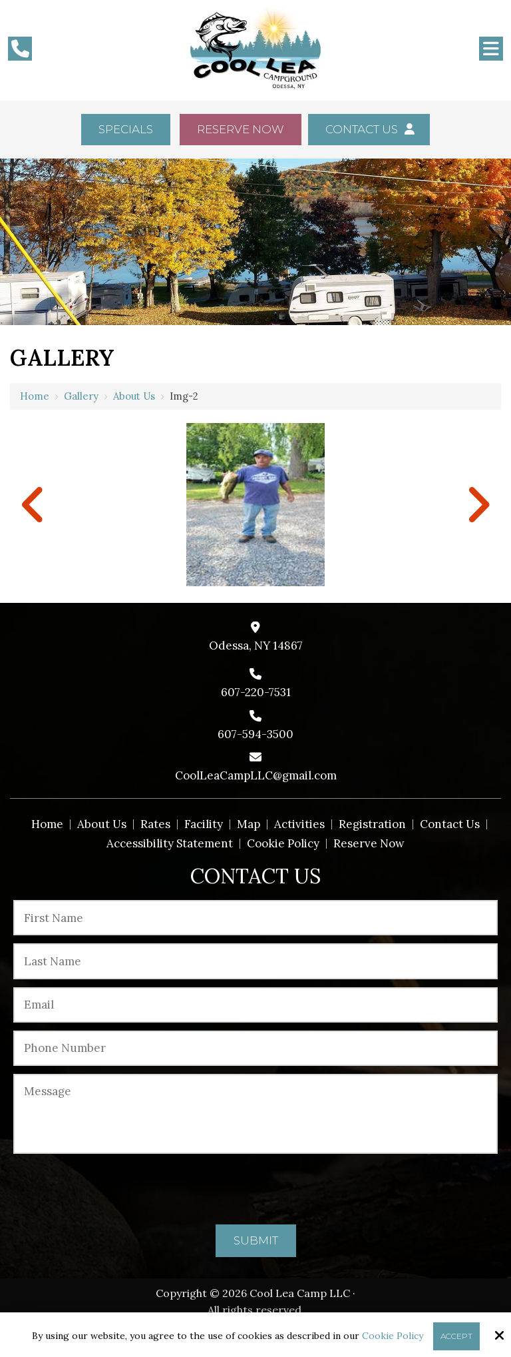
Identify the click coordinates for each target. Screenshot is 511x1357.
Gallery (81, 396)
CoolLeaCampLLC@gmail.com (256, 775)
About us (134, 396)
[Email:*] (255, 1005)
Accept (456, 1336)
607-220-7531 (256, 692)
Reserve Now (240, 129)
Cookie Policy (392, 1336)
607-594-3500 (255, 734)
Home (34, 396)
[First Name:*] (255, 917)
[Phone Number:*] (255, 1048)
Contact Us (368, 129)
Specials (125, 129)
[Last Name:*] (255, 961)
